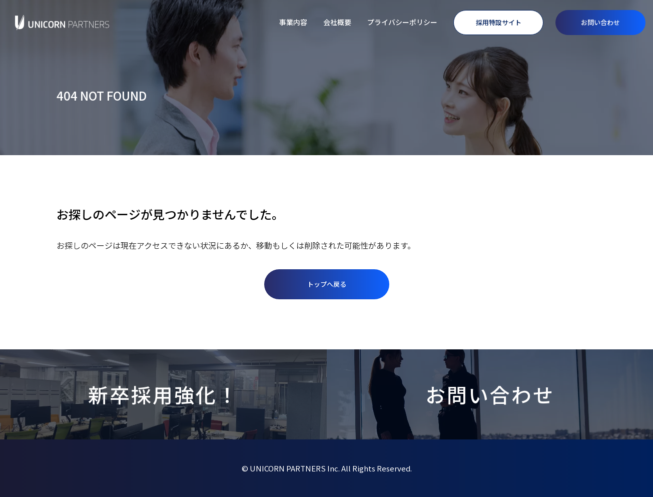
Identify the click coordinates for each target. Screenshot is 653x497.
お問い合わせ (600, 22)
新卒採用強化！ (163, 394)
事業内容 (293, 22)
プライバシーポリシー (402, 22)
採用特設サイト (498, 22)
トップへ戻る (326, 284)
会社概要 (337, 22)
